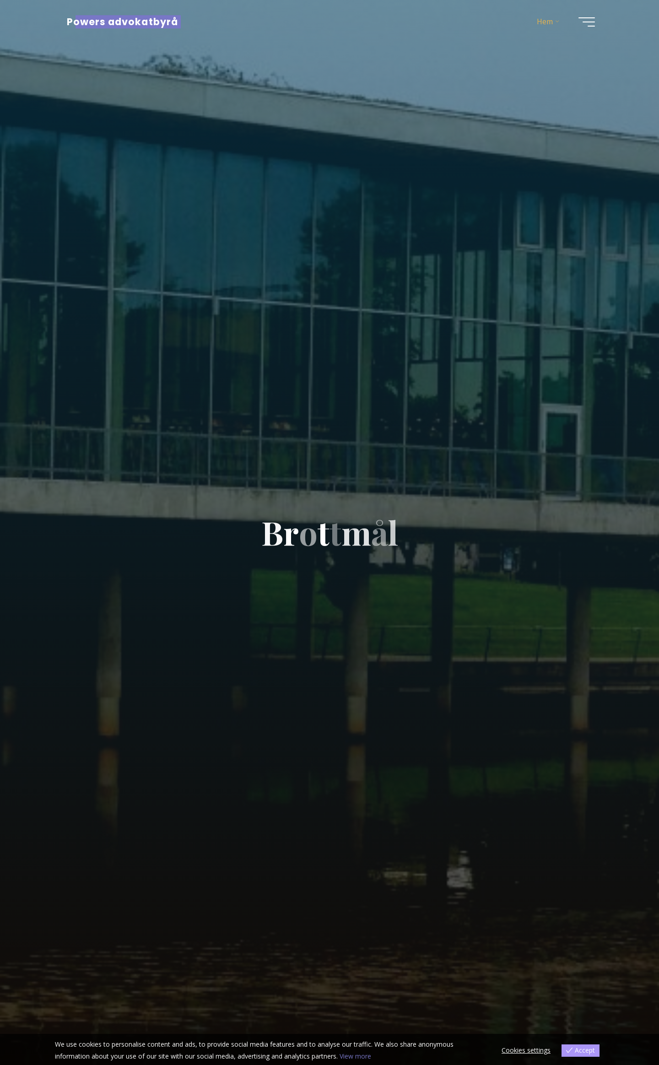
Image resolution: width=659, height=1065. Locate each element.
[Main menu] (586, 22)
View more (355, 1056)
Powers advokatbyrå (122, 21)
